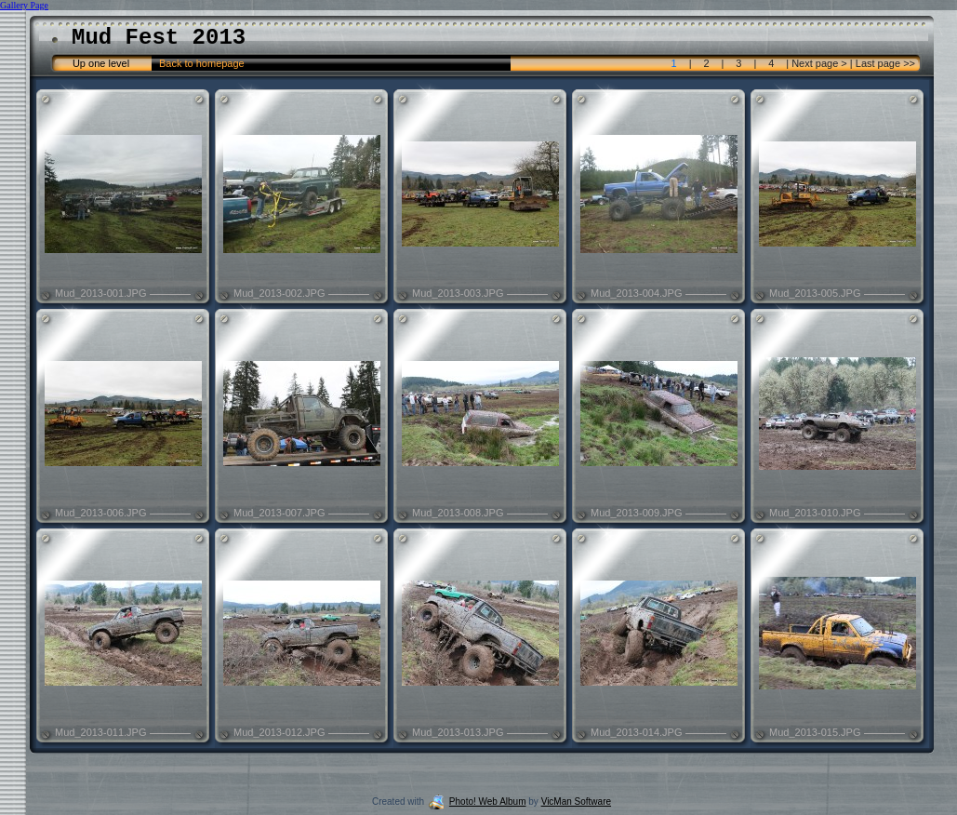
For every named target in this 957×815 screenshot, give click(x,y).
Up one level (101, 63)
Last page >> (884, 63)
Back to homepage (202, 63)
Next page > (819, 63)
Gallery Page (24, 5)
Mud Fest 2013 (159, 37)
